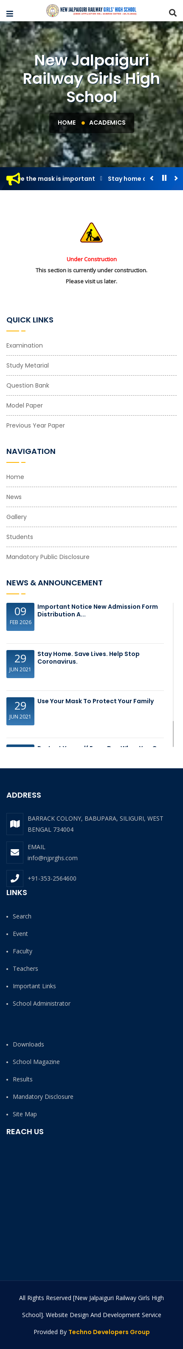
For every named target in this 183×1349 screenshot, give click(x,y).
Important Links (34, 986)
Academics (107, 122)
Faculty (22, 951)
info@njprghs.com (53, 858)
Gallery (16, 517)
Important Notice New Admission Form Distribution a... (97, 610)
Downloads (28, 1044)
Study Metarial (27, 365)
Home (67, 122)
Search (22, 916)
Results (23, 1079)
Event (20, 934)
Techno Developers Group (109, 1332)
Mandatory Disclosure (43, 1096)
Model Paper (24, 405)
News (14, 497)
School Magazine (36, 1062)
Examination (24, 345)
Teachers (25, 968)
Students (19, 537)
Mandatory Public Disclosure (48, 557)
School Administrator (41, 1003)
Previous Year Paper (35, 425)
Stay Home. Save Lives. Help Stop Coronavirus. (88, 658)
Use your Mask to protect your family (95, 701)
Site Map (25, 1114)
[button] (9, 14)
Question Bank (27, 385)
